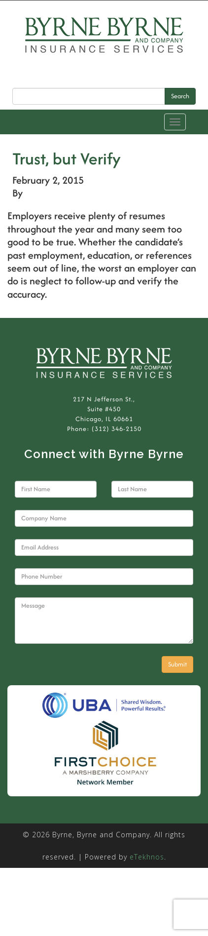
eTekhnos (147, 856)
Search (180, 96)
